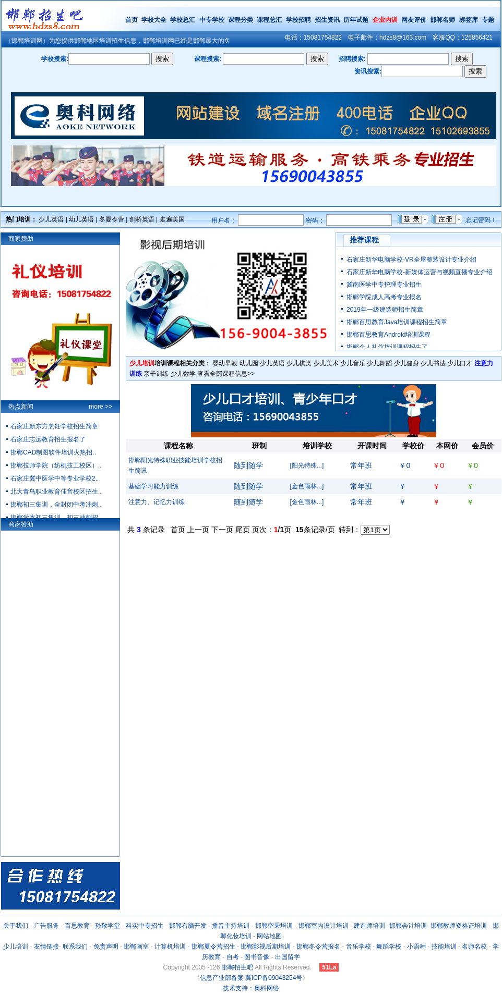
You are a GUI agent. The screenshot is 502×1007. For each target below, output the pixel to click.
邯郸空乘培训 (274, 925)
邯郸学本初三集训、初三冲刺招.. (56, 517)
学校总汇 (182, 19)
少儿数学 (183, 373)
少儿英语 (51, 219)
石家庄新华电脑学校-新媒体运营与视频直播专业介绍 (419, 272)
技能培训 (444, 946)
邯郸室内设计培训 (323, 925)
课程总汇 (269, 19)
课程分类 (240, 19)
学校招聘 (298, 19)
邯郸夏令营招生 (213, 946)
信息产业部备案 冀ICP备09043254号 (251, 977)
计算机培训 (170, 946)
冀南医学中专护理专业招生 (384, 284)
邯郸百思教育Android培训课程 (388, 334)
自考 (232, 957)
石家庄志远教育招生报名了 (48, 439)
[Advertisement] (314, 606)
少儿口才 (459, 363)
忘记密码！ (481, 220)
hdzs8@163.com (402, 37)
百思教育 (77, 925)
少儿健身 (406, 363)
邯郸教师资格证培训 (459, 925)
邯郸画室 (136, 946)
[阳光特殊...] (307, 465)
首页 (131, 19)
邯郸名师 (442, 19)
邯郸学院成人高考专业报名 (384, 297)
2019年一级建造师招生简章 (384, 309)
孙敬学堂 (107, 925)
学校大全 (153, 19)
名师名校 (474, 946)
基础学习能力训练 (153, 486)
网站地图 (269, 936)
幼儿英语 (81, 219)
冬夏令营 (111, 219)
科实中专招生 (144, 925)
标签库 (468, 19)
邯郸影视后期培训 (266, 946)
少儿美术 (326, 363)
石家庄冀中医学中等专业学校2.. (54, 478)
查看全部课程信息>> (226, 373)
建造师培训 (369, 925)
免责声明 (105, 946)
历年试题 (355, 19)
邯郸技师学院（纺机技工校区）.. (56, 465)
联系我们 (75, 946)
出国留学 (287, 957)
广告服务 (46, 925)
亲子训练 (156, 373)
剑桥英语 (141, 219)
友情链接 (46, 946)
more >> (100, 406)
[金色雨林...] (307, 486)
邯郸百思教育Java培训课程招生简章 (396, 322)
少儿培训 (15, 946)
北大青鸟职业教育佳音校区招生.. (56, 491)
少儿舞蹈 (379, 363)
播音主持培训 (230, 925)
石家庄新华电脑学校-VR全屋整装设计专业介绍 (411, 259)
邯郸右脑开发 (188, 925)
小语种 (416, 946)
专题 (488, 19)
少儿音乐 (352, 363)
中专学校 (212, 19)
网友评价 (413, 19)
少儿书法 (433, 363)
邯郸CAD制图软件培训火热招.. (53, 452)
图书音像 (256, 957)
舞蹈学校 (388, 946)
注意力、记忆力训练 (156, 502)
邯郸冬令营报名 (318, 946)
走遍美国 (172, 219)
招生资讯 (327, 19)
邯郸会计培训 (408, 925)
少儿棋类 (299, 363)
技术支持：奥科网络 (251, 988)
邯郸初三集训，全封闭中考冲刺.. (56, 504)
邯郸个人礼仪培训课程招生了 (387, 347)
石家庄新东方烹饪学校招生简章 (54, 426)
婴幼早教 (224, 363)
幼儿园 (249, 363)
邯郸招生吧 (237, 967)
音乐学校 (358, 946)
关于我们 (15, 925)
